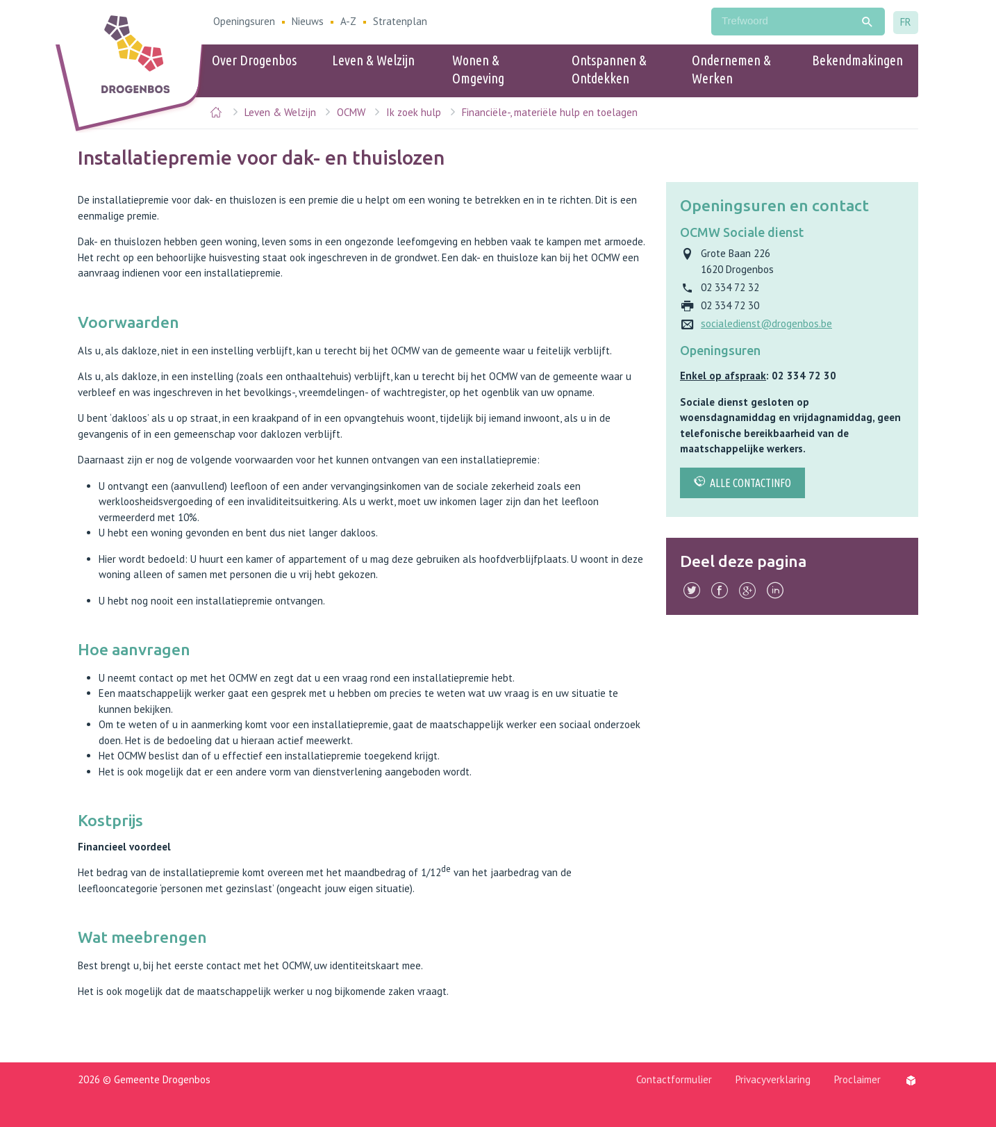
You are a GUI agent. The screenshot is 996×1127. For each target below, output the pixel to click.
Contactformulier (674, 1079)
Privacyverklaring (773, 1079)
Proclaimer (857, 1079)
